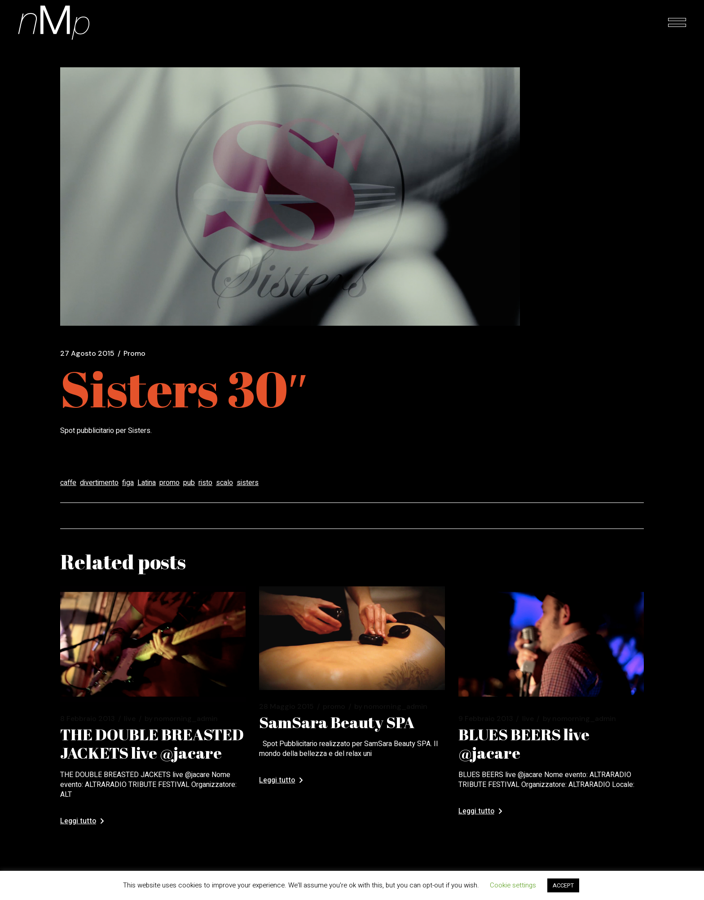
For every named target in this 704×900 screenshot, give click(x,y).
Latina (146, 483)
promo (169, 483)
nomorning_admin (181, 718)
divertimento (99, 483)
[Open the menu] (677, 22)
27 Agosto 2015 (87, 353)
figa (128, 483)
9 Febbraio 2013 (485, 718)
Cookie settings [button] (513, 885)
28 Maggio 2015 (286, 706)
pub (189, 483)
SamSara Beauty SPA (336, 722)
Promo (134, 353)
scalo (224, 483)
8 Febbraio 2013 (87, 718)
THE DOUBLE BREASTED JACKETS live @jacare (152, 743)
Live (130, 718)
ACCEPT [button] (563, 885)
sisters (248, 483)
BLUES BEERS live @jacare (524, 743)
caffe (68, 483)
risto (205, 483)
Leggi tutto (82, 821)
